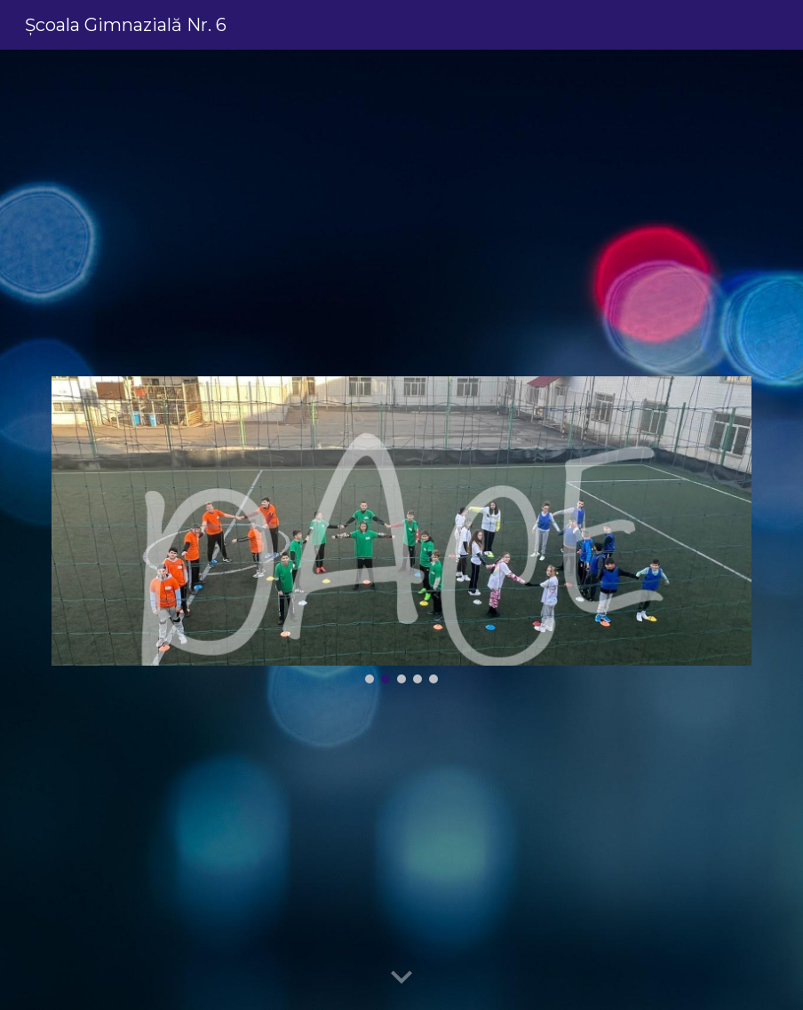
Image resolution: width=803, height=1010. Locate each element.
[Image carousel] (401, 529)
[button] (401, 978)
